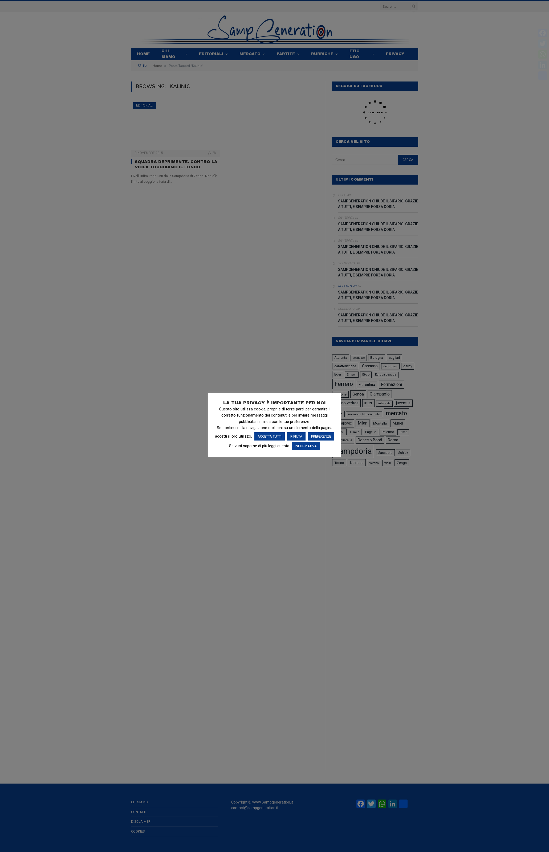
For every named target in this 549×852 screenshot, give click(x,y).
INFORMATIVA (306, 446)
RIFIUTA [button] (296, 436)
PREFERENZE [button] (321, 436)
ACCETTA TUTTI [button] (270, 436)
